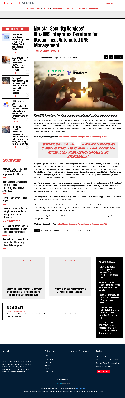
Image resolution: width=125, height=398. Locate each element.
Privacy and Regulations (46, 51)
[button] (109, 3)
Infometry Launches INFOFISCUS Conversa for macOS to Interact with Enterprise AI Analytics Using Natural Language (20, 135)
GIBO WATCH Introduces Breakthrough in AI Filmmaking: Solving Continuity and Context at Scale (20, 42)
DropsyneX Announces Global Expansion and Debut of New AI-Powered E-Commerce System (20, 85)
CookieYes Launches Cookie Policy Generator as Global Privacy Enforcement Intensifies (14, 213)
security (77, 231)
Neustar (44, 231)
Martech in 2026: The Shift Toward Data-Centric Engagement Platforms (14, 171)
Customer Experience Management (11, 221)
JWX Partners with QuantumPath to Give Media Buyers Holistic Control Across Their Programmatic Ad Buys (20, 110)
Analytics (6, 235)
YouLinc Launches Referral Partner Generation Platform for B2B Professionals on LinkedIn (20, 63)
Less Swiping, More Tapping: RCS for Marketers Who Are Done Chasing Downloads (15, 228)
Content (16, 121)
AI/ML (14, 52)
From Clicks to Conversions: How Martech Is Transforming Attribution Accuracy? (15, 186)
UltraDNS (87, 231)
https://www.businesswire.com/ (17, 297)
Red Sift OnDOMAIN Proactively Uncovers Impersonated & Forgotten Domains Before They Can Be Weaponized (23, 278)
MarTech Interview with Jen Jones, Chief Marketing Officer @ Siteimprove (15, 242)
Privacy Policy (80, 389)
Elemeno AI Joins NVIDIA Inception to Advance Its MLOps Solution (69, 274)
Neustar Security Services (61, 231)
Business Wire (46, 58)
